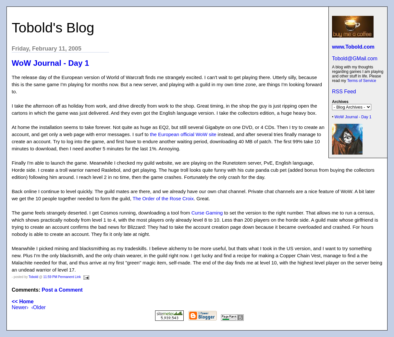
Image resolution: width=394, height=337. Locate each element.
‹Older (38, 307)
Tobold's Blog (53, 27)
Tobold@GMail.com (354, 58)
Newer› (20, 307)
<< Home (23, 301)
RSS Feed (344, 91)
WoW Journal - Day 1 (353, 117)
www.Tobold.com (353, 47)
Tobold (33, 277)
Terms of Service (361, 80)
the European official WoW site (183, 134)
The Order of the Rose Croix (163, 198)
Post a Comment (62, 290)
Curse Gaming (207, 212)
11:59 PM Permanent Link (62, 277)
